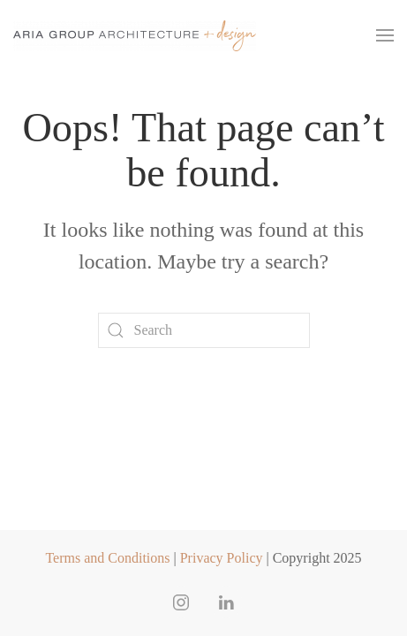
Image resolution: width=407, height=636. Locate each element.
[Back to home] (134, 35)
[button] (385, 35)
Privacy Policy (221, 557)
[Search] (204, 330)
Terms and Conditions (107, 557)
